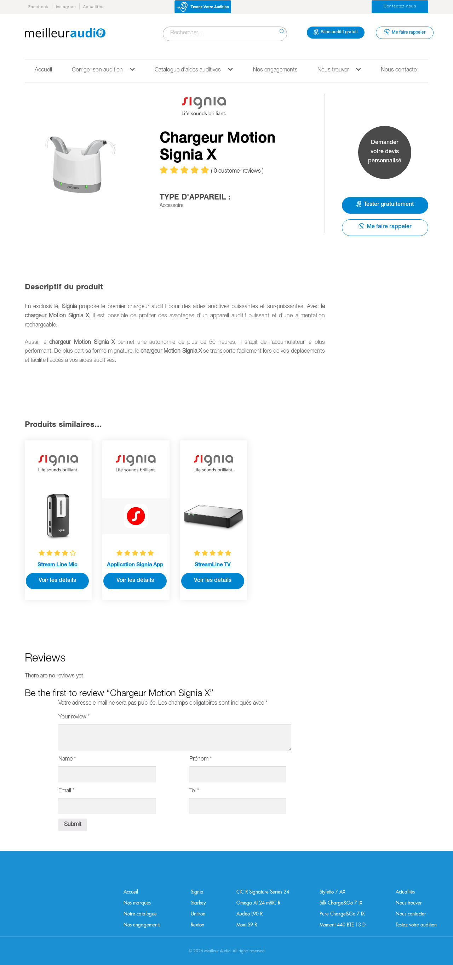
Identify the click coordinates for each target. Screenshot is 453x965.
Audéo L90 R (249, 914)
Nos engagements (275, 70)
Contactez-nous (400, 6)
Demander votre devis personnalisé (384, 152)
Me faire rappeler (404, 32)
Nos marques (137, 903)
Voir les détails (57, 581)
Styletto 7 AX (332, 892)
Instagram (66, 7)
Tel (194, 791)
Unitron (198, 914)
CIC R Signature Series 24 (262, 892)
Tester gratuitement (385, 204)
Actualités (93, 7)
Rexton (197, 925)
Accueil (43, 70)
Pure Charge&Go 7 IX (342, 914)
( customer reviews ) (237, 171)
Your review (74, 717)
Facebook (38, 7)
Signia (197, 892)
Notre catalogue (140, 914)
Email (66, 791)
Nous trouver (339, 70)
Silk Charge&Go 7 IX (341, 903)
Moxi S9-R (246, 925)
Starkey (198, 903)
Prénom (200, 759)
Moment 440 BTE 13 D (343, 925)
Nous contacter (399, 70)
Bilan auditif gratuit (336, 32)
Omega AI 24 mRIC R (258, 903)
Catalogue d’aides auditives (194, 70)
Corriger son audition (103, 70)
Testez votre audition (416, 925)
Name (67, 759)
